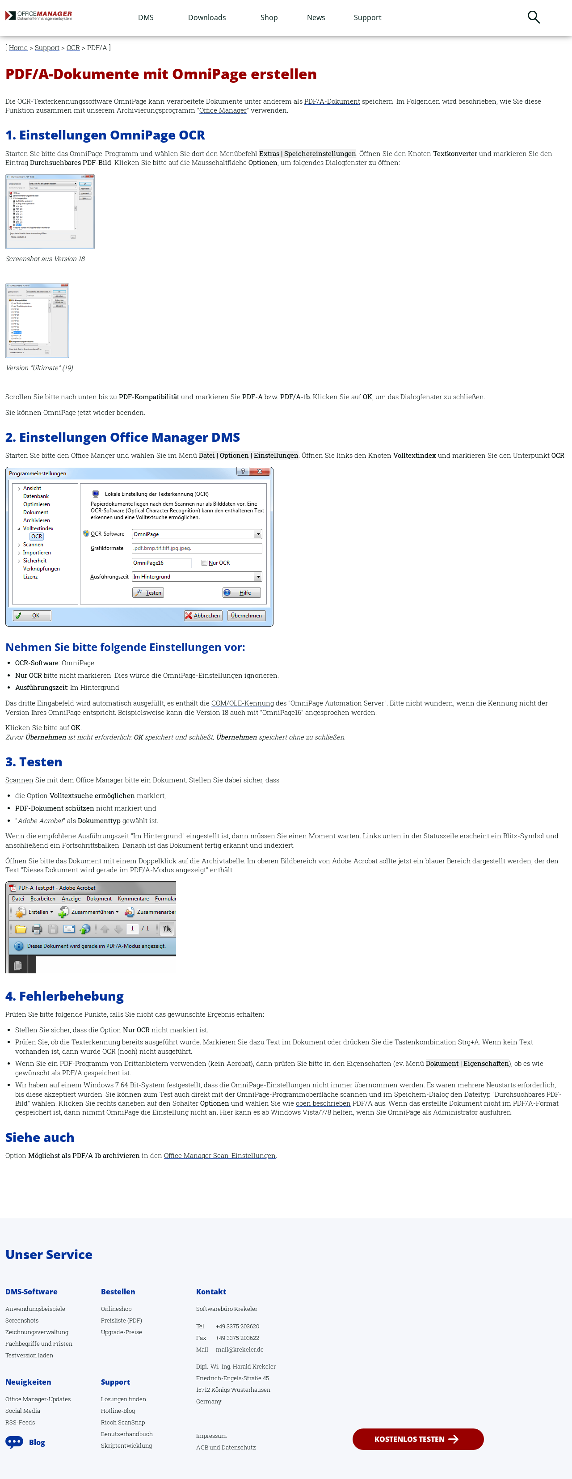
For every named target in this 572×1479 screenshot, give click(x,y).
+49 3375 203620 (237, 1326)
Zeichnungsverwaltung (36, 1332)
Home (18, 47)
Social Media (22, 1411)
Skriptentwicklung (126, 1445)
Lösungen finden (123, 1399)
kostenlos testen (409, 1439)
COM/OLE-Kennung (242, 703)
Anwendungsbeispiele (35, 1309)
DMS (146, 17)
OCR (73, 47)
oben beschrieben (323, 1103)
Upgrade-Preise (121, 1332)
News (316, 17)
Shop (269, 17)
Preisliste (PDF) (121, 1320)
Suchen (534, 17)
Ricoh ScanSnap (123, 1422)
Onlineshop (116, 1309)
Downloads (207, 17)
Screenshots (21, 1320)
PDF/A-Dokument (332, 101)
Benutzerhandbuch (127, 1434)
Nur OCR (136, 1030)
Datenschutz (239, 1447)
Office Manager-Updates (38, 1399)
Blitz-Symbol (523, 836)
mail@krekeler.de (240, 1349)
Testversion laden (29, 1355)
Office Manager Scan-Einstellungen (220, 1155)
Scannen (19, 780)
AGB (202, 1447)
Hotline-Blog (118, 1411)
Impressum (211, 1436)
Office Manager (223, 110)
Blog (37, 1442)
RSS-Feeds (20, 1422)
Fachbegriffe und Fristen (38, 1344)
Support (368, 17)
